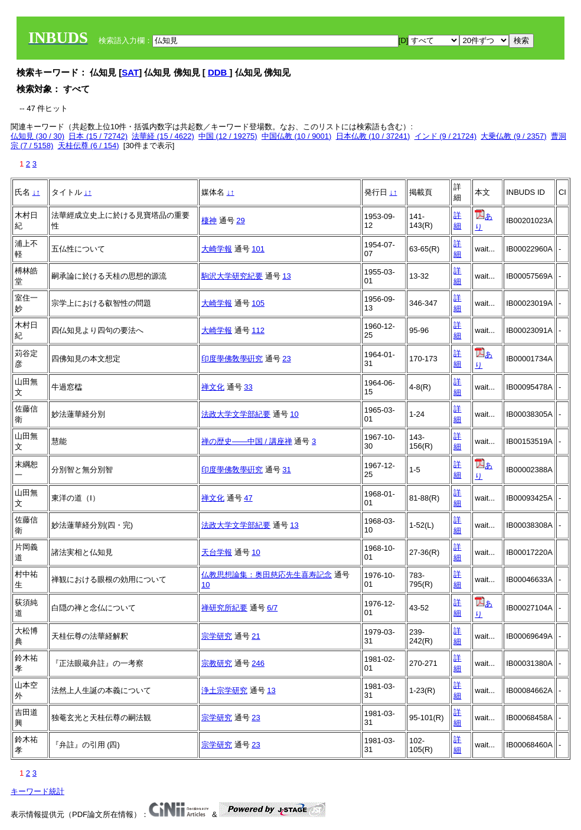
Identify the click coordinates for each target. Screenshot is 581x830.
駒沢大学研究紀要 (232, 276)
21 (256, 636)
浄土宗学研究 (224, 690)
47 (248, 498)
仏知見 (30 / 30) (37, 136)
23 (286, 358)
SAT (130, 72)
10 (294, 414)
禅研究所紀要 (224, 607)
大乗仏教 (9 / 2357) (513, 136)
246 (258, 663)
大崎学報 (216, 248)
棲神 (209, 220)
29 (240, 220)
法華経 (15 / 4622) (163, 136)
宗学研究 (216, 636)
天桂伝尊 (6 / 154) (88, 145)
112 (258, 330)
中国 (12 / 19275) (227, 136)
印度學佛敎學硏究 (232, 358)
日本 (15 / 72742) (98, 136)
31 (286, 469)
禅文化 (212, 387)
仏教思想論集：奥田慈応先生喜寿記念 (266, 574)
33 (248, 387)
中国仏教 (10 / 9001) (297, 136)
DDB (219, 72)
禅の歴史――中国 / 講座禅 (246, 441)
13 (286, 276)
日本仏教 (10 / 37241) (373, 136)
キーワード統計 (37, 791)
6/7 (272, 607)
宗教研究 (216, 663)
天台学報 (216, 552)
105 (258, 303)
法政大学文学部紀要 (235, 414)
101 (258, 248)
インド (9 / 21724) (445, 136)
